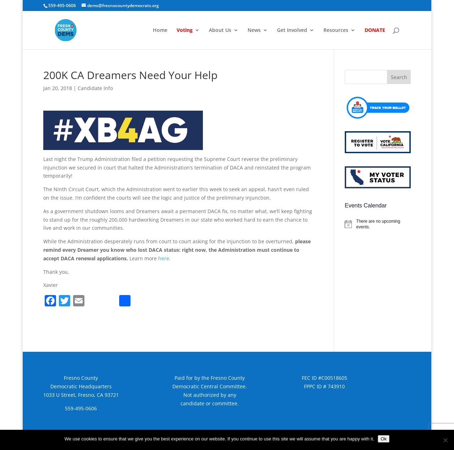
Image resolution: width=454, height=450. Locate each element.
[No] (445, 440)
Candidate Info (95, 88)
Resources (335, 30)
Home (160, 30)
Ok (384, 438)
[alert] (378, 224)
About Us (220, 30)
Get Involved (292, 30)
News (254, 30)
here (163, 258)
